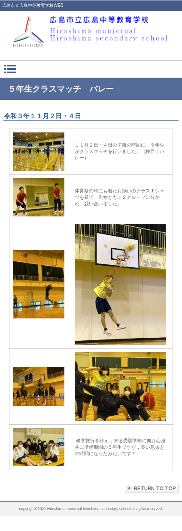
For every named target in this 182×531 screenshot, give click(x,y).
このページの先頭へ (152, 488)
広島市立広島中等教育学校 (91, 31)
